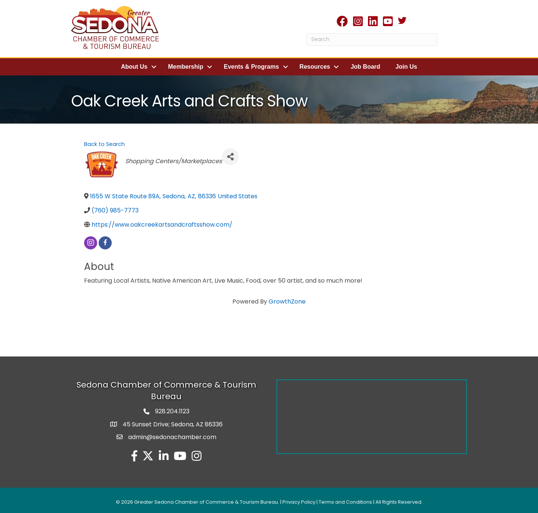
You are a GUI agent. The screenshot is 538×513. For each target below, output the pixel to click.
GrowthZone (287, 301)
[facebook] (105, 242)
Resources (315, 66)
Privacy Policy (298, 501)
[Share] (230, 156)
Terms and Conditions (345, 501)
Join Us (406, 66)
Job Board (365, 66)
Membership (185, 66)
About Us (134, 66)
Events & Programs (251, 66)
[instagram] (90, 242)
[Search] (371, 39)
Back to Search (104, 143)
